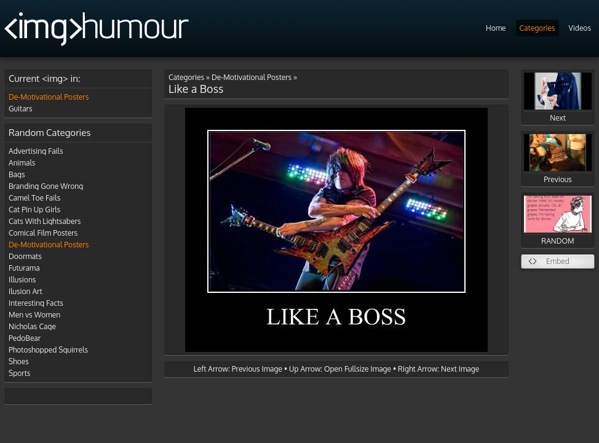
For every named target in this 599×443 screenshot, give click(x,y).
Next (558, 97)
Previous (558, 159)
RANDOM (558, 220)
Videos (580, 28)
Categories (537, 28)
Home (496, 28)
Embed (557, 261)
